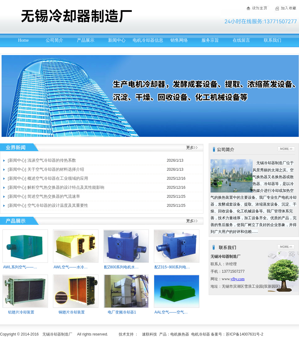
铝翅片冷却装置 (21, 312)
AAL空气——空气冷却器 (174, 312)
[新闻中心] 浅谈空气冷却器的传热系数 (42, 160)
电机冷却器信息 (148, 40)
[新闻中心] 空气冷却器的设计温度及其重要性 (48, 205)
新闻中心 (117, 40)
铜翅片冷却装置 (72, 312)
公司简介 (54, 40)
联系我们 (272, 40)
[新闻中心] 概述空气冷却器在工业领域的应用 (48, 178)
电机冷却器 (200, 334)
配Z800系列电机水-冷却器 (125, 267)
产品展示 (85, 40)
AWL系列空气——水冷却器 (26, 267)
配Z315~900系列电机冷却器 (177, 267)
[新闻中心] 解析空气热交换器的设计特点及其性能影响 (56, 187)
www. (226, 279)
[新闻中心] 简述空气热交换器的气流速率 (44, 196)
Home (23, 40)
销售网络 (179, 40)
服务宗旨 (210, 40)
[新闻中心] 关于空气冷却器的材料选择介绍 (46, 169)
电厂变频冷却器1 (122, 312)
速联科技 (149, 334)
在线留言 (241, 40)
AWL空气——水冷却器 (73, 267)
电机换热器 (179, 334)
